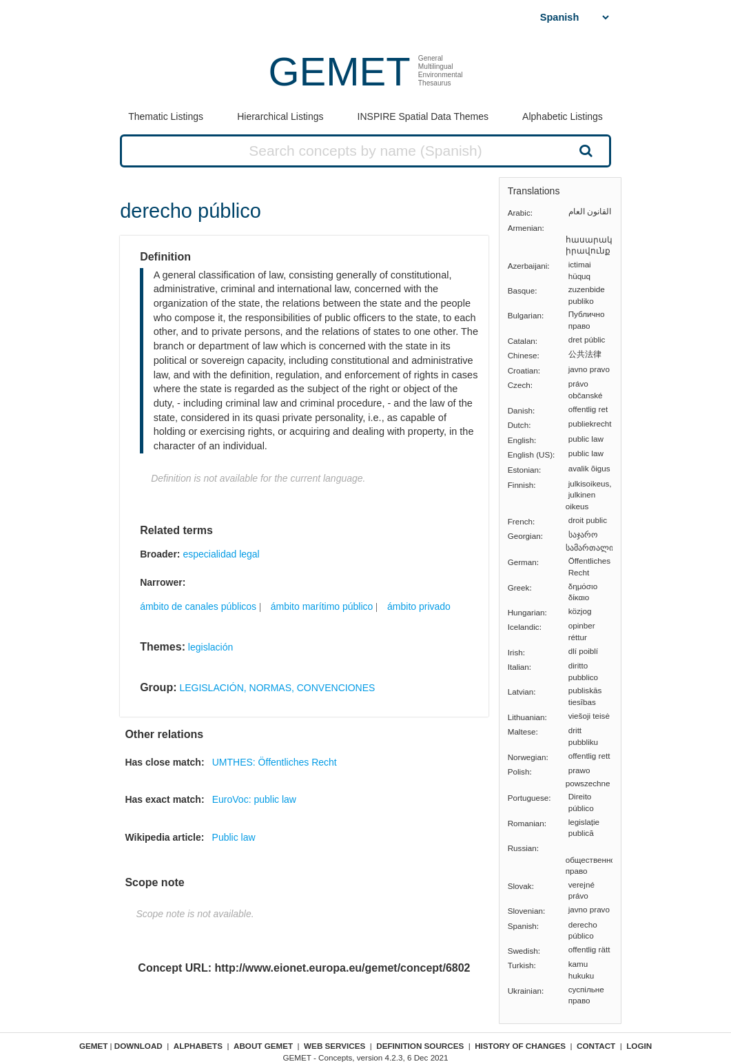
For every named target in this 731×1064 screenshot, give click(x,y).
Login (639, 1045)
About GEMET (263, 1045)
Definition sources (420, 1045)
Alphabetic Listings (562, 116)
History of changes (520, 1045)
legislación (210, 647)
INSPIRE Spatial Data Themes (423, 116)
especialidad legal (221, 554)
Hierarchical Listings (280, 116)
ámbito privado (419, 606)
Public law (234, 837)
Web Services (334, 1045)
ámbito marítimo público (322, 606)
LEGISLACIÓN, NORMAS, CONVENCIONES (277, 687)
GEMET (339, 71)
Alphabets (198, 1045)
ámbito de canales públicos (198, 606)
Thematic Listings (165, 116)
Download (138, 1045)
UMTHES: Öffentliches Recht (274, 762)
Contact (596, 1045)
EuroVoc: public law (254, 799)
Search (584, 150)
